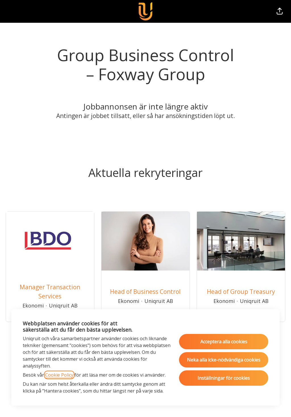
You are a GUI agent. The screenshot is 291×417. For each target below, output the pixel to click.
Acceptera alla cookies (223, 341)
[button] (280, 11)
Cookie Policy (59, 375)
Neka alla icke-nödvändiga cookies (223, 360)
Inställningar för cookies (224, 378)
